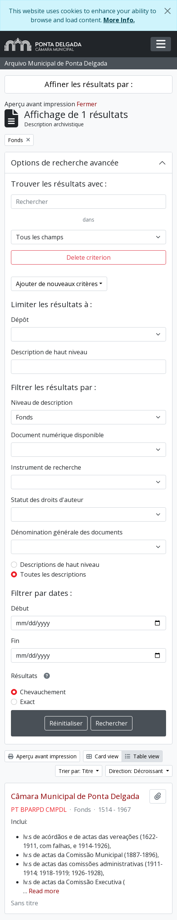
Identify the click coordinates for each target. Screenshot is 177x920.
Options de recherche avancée (65, 163)
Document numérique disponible (57, 435)
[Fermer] (168, 10)
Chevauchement (43, 692)
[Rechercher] (88, 201)
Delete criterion (88, 257)
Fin (15, 641)
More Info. (119, 20)
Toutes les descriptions (53, 574)
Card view (102, 756)
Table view (142, 756)
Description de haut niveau (49, 352)
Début (20, 608)
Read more (44, 891)
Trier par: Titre (76, 771)
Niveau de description (41, 402)
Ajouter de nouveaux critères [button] (57, 284)
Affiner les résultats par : (89, 84)
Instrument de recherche (46, 467)
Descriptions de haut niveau (59, 564)
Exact (27, 702)
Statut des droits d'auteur (47, 500)
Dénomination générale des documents (67, 532)
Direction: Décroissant (137, 771)
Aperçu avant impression (42, 756)
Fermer (87, 104)
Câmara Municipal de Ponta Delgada (75, 796)
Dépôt (20, 319)
